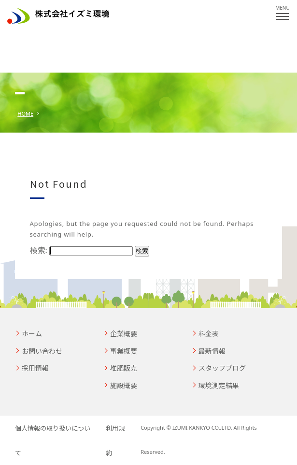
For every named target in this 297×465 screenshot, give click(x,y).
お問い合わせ (42, 351)
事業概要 (123, 351)
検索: (38, 250)
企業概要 (123, 333)
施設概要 (123, 385)
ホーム (32, 333)
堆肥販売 (123, 368)
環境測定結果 (218, 385)
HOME (25, 113)
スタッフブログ (222, 368)
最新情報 (212, 351)
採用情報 (35, 368)
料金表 (208, 333)
